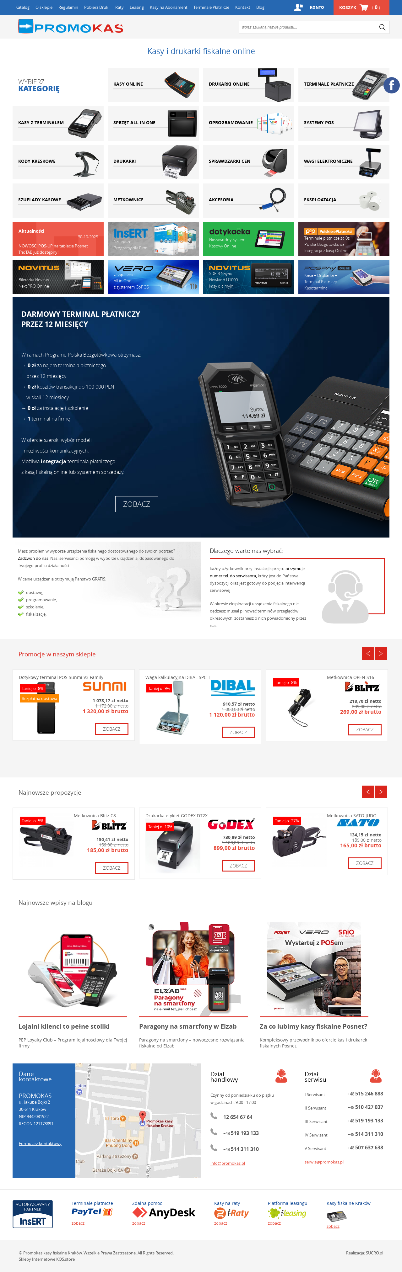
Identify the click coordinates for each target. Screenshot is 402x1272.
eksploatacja (343, 200)
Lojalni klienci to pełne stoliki (64, 1026)
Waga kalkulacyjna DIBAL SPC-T (177, 677)
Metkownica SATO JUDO (352, 816)
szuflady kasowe (58, 200)
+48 (241, 1133)
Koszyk (359, 7)
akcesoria (248, 200)
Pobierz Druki (96, 7)
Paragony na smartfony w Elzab (188, 1026)
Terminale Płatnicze (211, 7)
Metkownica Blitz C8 (95, 816)
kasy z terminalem (58, 123)
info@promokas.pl (227, 1163)
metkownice (153, 200)
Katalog (22, 7)
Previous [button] (368, 653)
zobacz (136, 504)
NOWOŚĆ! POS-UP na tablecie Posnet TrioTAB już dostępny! (53, 249)
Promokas (70, 26)
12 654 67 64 (238, 1117)
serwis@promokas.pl (324, 1162)
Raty (119, 7)
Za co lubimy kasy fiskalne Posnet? (313, 1026)
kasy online (153, 85)
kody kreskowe (58, 162)
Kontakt (242, 7)
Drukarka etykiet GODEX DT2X (176, 816)
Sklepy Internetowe (37, 1259)
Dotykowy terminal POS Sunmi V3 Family (61, 677)
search (382, 27)
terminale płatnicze (343, 85)
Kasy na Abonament (168, 7)
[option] (58, 244)
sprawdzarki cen (248, 162)
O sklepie (43, 7)
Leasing (137, 7)
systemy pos (343, 123)
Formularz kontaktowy (40, 1143)
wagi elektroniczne (343, 162)
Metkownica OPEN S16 (350, 677)
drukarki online (248, 85)
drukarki (153, 162)
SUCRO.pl (374, 1253)
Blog (260, 7)
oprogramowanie (248, 123)
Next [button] (381, 653)
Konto (317, 7)
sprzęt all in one (153, 123)
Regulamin (68, 7)
